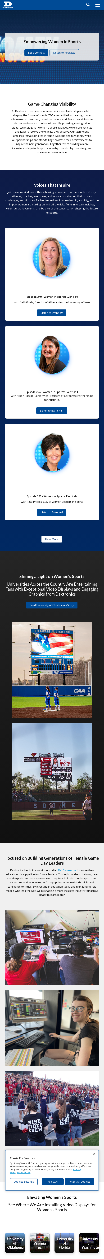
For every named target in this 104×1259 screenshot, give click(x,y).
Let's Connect (36, 52)
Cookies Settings (24, 1181)
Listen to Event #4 (52, 512)
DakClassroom (67, 870)
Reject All (52, 1181)
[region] (52, 1170)
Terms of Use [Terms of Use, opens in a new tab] (23, 1172)
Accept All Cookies (79, 1181)
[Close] (94, 1153)
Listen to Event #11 (51, 410)
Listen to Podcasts (64, 52)
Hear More (51, 539)
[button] (97, 4)
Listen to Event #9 (52, 313)
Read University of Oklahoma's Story (52, 605)
